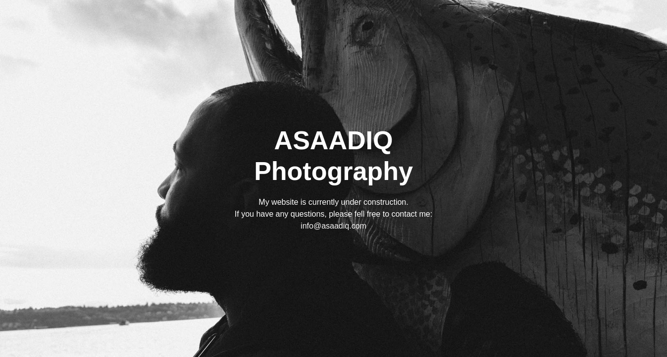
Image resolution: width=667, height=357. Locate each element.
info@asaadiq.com (333, 226)
